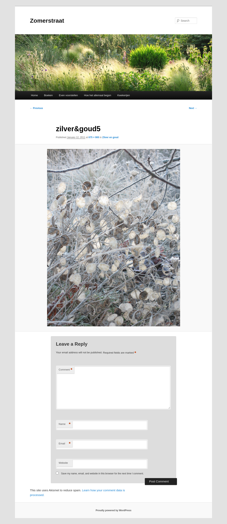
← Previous (36, 108)
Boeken (48, 95)
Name (65, 424)
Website (63, 462)
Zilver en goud (110, 137)
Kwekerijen (123, 95)
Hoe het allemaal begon (97, 95)
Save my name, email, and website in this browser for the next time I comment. (102, 473)
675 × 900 (93, 137)
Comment (65, 370)
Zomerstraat (47, 20)
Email (65, 444)
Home (34, 95)
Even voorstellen (68, 95)
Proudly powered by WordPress (113, 510)
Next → (193, 108)
